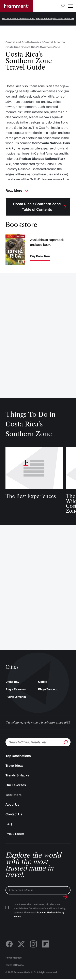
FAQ (8, 824)
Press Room (14, 833)
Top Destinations (18, 756)
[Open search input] (62, 6)
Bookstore (13, 795)
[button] (70, 6)
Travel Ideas (14, 765)
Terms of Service (14, 965)
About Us (12, 804)
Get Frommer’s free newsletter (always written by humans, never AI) (38, 18)
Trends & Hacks (17, 775)
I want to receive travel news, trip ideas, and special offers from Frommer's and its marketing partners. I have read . (39, 910)
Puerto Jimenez (15, 696)
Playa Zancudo (48, 689)
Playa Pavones (15, 689)
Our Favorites (15, 785)
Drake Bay (12, 681)
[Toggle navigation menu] (38, 207)
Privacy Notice (13, 957)
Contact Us (13, 814)
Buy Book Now (40, 256)
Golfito (42, 681)
